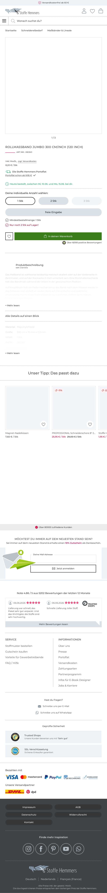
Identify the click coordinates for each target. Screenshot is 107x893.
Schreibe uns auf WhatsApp (54, 712)
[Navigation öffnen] (4, 21)
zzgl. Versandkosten (27, 161)
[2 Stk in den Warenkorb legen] (53, 201)
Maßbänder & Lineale (59, 30)
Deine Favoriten (92, 11)
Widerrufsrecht (78, 814)
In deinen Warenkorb (58, 236)
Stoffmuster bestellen (18, 646)
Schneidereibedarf (31, 30)
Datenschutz (29, 814)
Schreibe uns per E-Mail (53, 706)
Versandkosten (67, 663)
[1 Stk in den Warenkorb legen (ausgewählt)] (20, 201)
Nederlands (48, 879)
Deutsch (30, 879)
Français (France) (71, 879)
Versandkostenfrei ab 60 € (53, 2)
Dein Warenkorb (101, 10)
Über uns (64, 646)
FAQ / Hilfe (12, 663)
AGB (78, 807)
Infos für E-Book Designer (74, 680)
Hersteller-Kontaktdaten (15, 348)
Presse (62, 651)
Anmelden (84, 11)
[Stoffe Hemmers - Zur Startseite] (53, 869)
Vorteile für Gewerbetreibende (24, 657)
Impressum (29, 807)
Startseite (10, 30)
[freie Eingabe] (53, 212)
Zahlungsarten (67, 668)
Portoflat (63, 657)
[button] (9, 236)
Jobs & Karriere (67, 685)
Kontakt (29, 822)
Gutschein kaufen (16, 651)
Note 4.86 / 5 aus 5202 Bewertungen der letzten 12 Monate (53, 593)
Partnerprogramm (69, 674)
